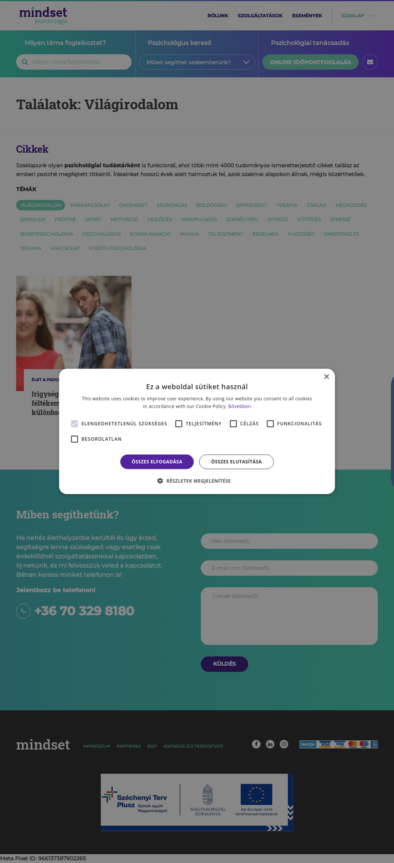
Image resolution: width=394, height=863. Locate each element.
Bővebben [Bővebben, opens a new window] (239, 406)
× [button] (326, 377)
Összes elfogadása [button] (157, 461)
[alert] (197, 431)
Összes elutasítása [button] (236, 461)
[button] (197, 481)
